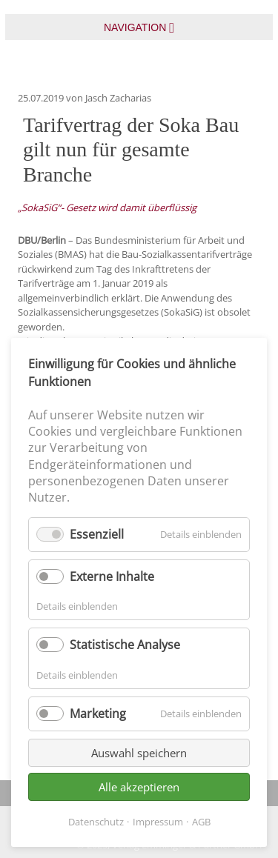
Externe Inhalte (112, 576)
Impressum (158, 821)
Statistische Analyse (125, 644)
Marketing (98, 713)
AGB (201, 821)
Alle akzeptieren (139, 786)
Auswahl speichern (139, 752)
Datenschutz (96, 821)
